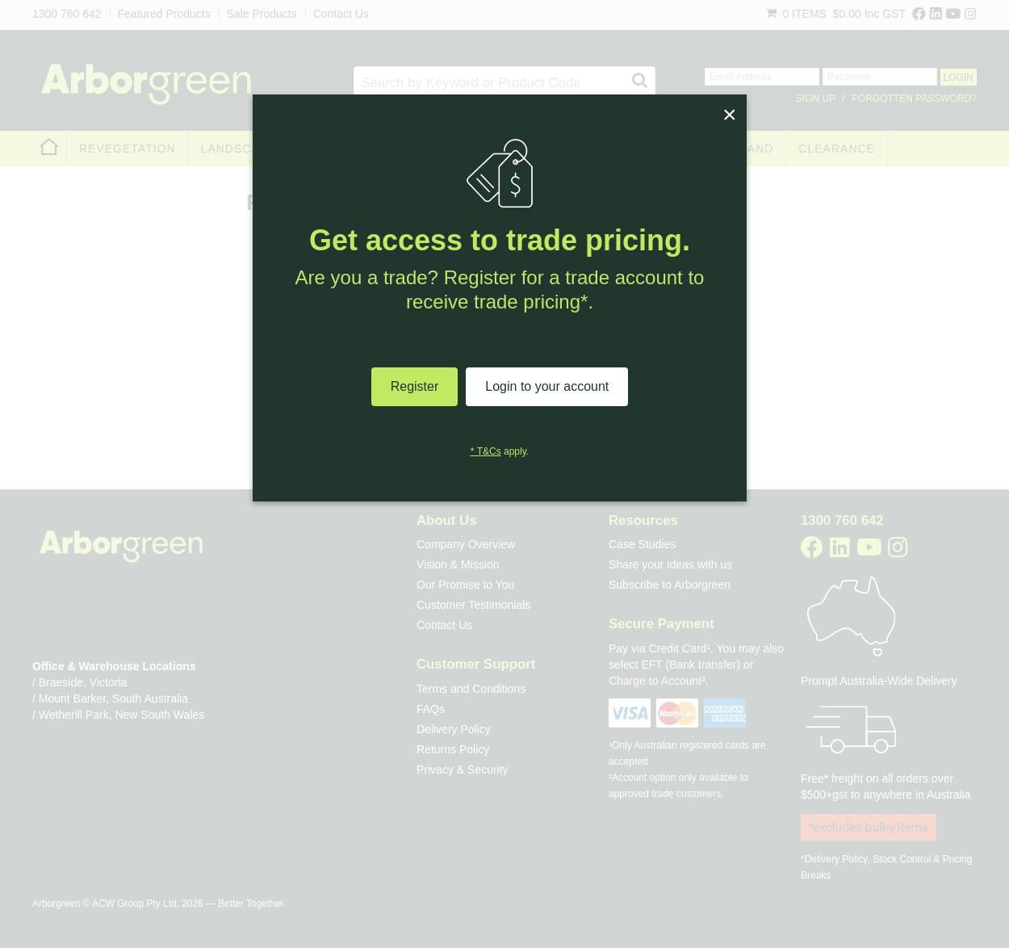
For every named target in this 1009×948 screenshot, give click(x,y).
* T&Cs (486, 451)
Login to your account (547, 386)
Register (415, 386)
